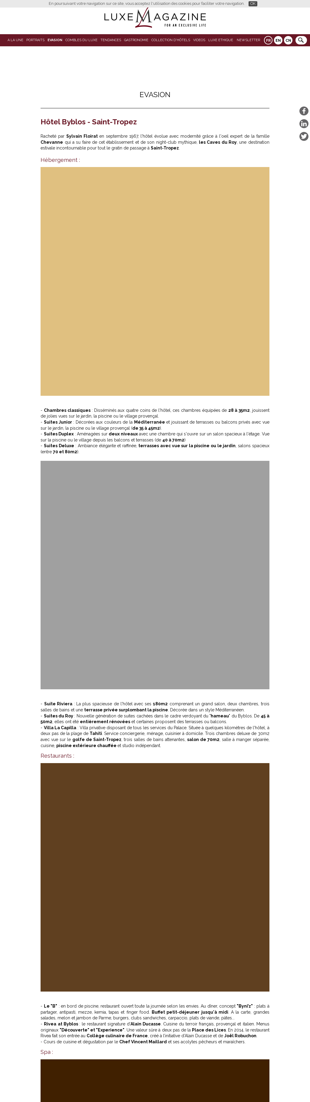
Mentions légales (197, 1087)
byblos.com (65, 617)
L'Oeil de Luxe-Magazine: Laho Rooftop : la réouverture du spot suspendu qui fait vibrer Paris (212, 785)
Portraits (35, 40)
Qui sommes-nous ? (140, 1087)
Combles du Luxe (81, 40)
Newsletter (248, 40)
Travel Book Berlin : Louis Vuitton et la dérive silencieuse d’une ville (120, 964)
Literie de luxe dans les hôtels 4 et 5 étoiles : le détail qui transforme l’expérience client (95, 785)
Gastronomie (136, 40)
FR (268, 40)
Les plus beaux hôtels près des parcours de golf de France (110, 969)
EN (278, 40)
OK (253, 3)
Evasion (55, 40)
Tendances (111, 40)
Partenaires (108, 1087)
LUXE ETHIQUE (220, 40)
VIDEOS (199, 40)
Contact (170, 1087)
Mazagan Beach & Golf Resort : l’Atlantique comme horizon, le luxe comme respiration (90, 711)
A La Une (15, 40)
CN (288, 40)
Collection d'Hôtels (170, 40)
